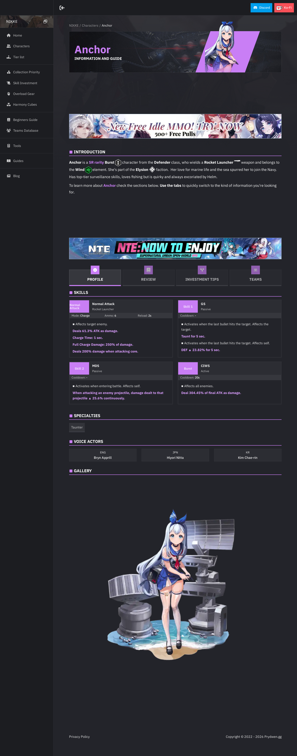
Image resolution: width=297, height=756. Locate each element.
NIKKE (74, 25)
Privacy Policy (79, 737)
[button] (261, 7)
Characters (90, 25)
